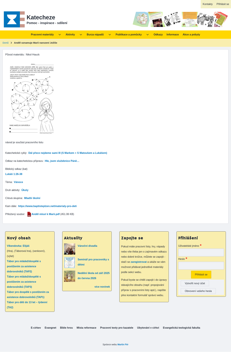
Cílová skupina (13, 198)
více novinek (102, 286)
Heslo (181, 259)
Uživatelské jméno (188, 245)
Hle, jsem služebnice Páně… (62, 161)
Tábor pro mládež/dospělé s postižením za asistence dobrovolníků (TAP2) (24, 266)
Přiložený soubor (14, 214)
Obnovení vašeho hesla (198, 291)
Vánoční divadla (87, 245)
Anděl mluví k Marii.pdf (46, 214)
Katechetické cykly (15, 153)
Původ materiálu (14, 54)
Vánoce (18, 182)
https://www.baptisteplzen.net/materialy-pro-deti (47, 206)
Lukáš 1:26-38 (13, 174)
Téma (8, 182)
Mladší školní (32, 198)
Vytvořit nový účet (195, 283)
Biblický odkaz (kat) (16, 169)
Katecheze (41, 17)
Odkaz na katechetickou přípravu (24, 161)
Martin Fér (122, 344)
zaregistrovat (139, 262)
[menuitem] (207, 4)
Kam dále (10, 206)
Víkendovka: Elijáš (18, 245)
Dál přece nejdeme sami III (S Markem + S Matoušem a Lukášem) (67, 153)
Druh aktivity (12, 190)
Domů (6, 42)
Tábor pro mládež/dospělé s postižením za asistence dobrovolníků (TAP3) (24, 281)
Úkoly (24, 190)
